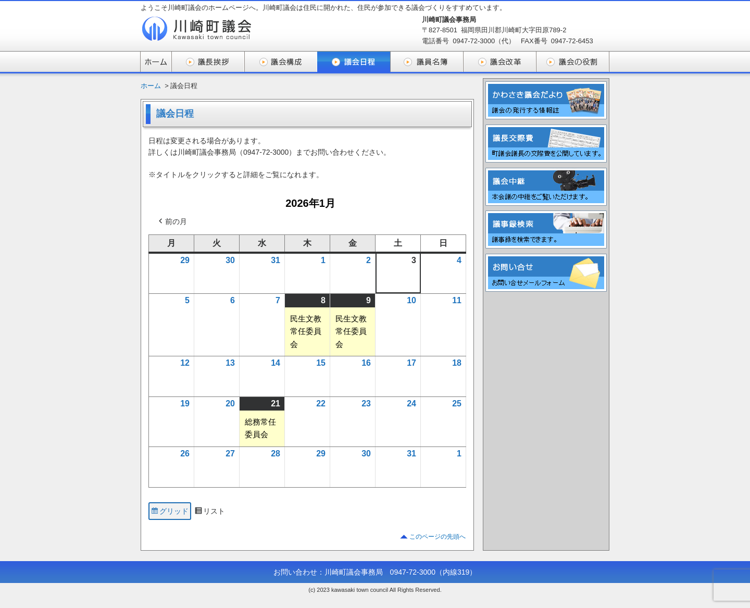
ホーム (151, 86)
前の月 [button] (172, 221)
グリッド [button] (170, 512)
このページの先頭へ (437, 536)
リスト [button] (209, 512)
